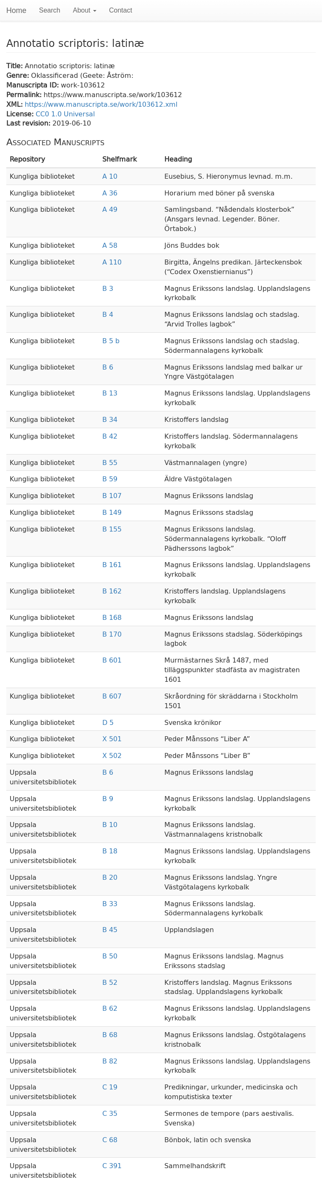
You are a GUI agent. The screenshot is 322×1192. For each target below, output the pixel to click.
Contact (120, 10)
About (84, 10)
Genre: (18, 75)
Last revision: (29, 123)
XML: (15, 104)
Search (49, 10)
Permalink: (25, 94)
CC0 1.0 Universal (65, 113)
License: (21, 113)
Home (16, 10)
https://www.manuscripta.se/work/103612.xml (101, 104)
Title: (15, 65)
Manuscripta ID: (33, 85)
